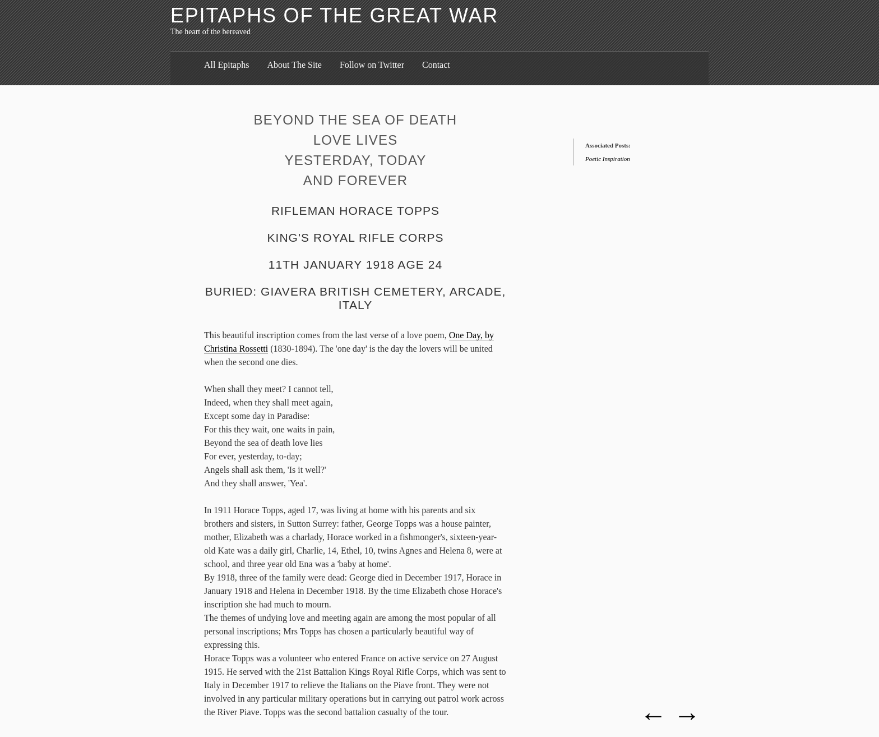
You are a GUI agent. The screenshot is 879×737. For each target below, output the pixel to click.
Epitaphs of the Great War (334, 15)
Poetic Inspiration (607, 158)
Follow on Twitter (372, 65)
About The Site (294, 65)
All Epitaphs (226, 65)
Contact (436, 65)
